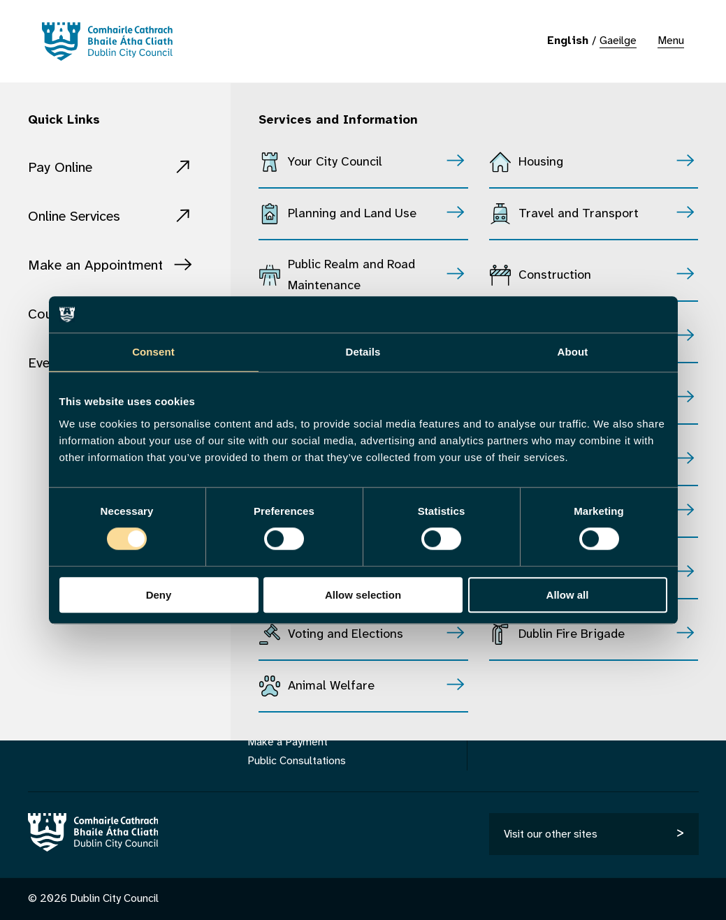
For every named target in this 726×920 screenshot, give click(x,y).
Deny (159, 595)
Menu (671, 41)
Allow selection (363, 595)
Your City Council (335, 162)
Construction (554, 275)
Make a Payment (287, 742)
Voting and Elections (345, 634)
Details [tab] (363, 352)
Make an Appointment (95, 265)
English (567, 41)
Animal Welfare (331, 686)
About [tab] (573, 352)
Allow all (567, 595)
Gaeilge (618, 41)
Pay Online (60, 168)
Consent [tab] (153, 352)
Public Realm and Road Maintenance (351, 275)
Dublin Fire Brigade (571, 634)
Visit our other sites (550, 834)
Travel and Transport (578, 214)
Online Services (74, 217)
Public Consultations (296, 761)
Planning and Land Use (352, 214)
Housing (540, 162)
